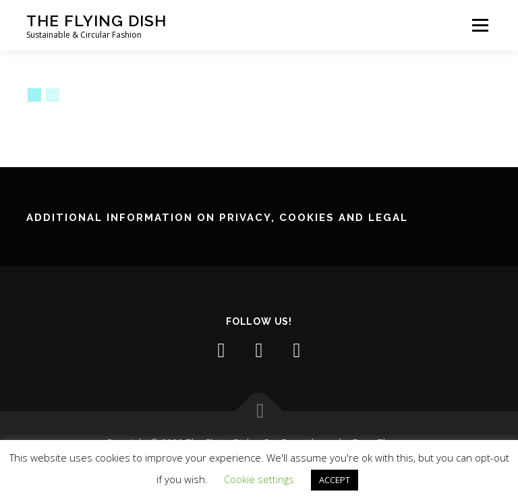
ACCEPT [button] (334, 480)
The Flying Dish (96, 20)
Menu (480, 25)
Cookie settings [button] (259, 479)
